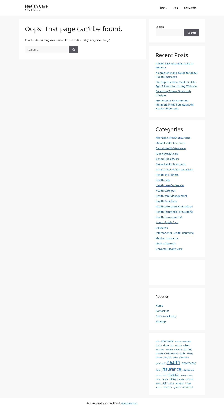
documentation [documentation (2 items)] (172, 353)
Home (163, 7)
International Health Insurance (175, 233)
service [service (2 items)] (171, 383)
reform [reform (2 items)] (158, 383)
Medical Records (166, 243)
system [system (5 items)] (177, 387)
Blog (175, 7)
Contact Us (190, 7)
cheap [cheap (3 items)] (166, 345)
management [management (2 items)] (161, 375)
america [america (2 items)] (178, 341)
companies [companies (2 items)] (160, 349)
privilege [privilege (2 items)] (180, 379)
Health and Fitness (167, 174)
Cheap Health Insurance (170, 143)
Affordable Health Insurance (173, 137)
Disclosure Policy (166, 316)
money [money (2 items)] (183, 375)
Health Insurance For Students (174, 211)
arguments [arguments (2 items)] (187, 341)
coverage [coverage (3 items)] (178, 349)
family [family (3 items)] (182, 353)
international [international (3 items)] (188, 370)
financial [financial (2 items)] (159, 357)
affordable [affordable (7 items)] (167, 341)
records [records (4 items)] (189, 379)
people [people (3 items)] (165, 379)
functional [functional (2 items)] (167, 357)
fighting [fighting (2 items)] (190, 353)
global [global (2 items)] (175, 357)
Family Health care (167, 153)
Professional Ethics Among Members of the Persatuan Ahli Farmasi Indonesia (175, 104)
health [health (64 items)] (173, 362)
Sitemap (161, 321)
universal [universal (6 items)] (187, 387)
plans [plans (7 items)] (173, 379)
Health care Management (171, 196)
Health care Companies (170, 185)
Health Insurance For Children (174, 206)
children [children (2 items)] (178, 345)
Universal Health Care (169, 249)
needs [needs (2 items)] (189, 375)
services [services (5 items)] (180, 383)
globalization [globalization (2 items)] (184, 357)
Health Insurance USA (169, 217)
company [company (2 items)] (169, 349)
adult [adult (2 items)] (158, 341)
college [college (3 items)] (186, 345)
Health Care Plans (166, 201)
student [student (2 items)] (159, 387)
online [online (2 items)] (158, 379)
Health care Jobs (166, 190)
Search (160, 27)
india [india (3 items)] (158, 370)
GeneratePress (129, 403)
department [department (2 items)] (160, 353)
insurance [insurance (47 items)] (171, 369)
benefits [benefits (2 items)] (159, 345)
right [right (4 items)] (164, 383)
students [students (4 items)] (167, 387)
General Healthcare (168, 159)
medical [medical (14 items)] (173, 374)
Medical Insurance (167, 238)
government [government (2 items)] (160, 363)
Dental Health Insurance (171, 148)
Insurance (162, 227)
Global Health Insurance (170, 164)
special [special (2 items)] (188, 383)
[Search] (73, 49)
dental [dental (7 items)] (187, 349)
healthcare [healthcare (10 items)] (189, 363)
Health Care (36, 6)
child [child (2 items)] (172, 345)
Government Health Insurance (174, 169)
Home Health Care (167, 222)
